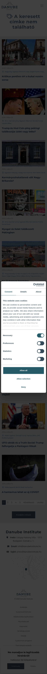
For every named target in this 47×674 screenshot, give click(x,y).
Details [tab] (23, 292)
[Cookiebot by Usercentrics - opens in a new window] (33, 284)
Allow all (23, 370)
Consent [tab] (8, 292)
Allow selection (23, 379)
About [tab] (38, 292)
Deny (23, 387)
